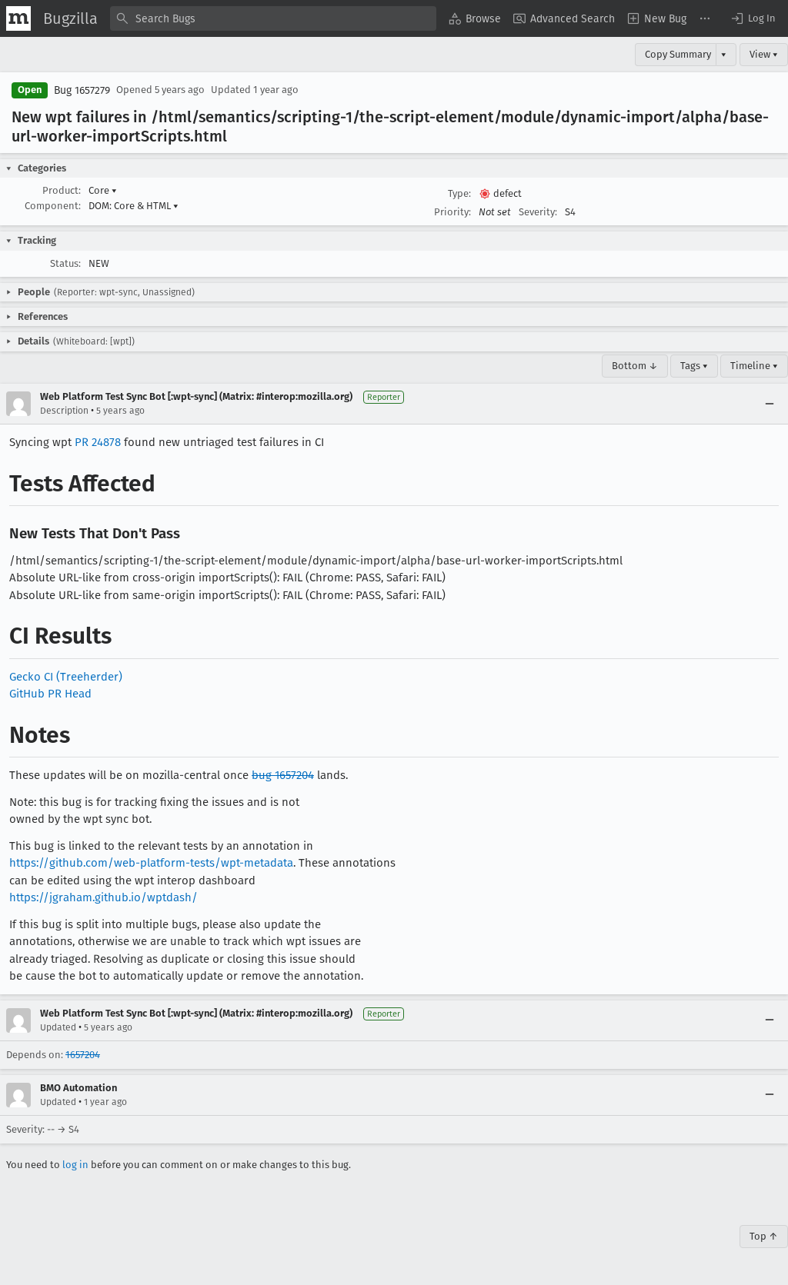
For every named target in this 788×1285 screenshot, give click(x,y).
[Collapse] (769, 403)
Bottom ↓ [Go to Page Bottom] (635, 365)
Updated (58, 1027)
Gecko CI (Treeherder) (65, 677)
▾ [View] (723, 54)
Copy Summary (678, 54)
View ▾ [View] (764, 54)
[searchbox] (273, 18)
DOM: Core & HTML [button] (133, 205)
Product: (61, 190)
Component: (53, 205)
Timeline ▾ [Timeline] (754, 365)
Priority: (452, 212)
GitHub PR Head (50, 694)
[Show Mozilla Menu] (18, 18)
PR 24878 (98, 442)
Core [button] (102, 190)
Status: (65, 263)
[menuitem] (474, 18)
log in (75, 1164)
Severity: (538, 212)
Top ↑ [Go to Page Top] (764, 1236)
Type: (459, 193)
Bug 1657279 (82, 90)
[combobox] (273, 18)
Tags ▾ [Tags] (694, 365)
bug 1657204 (283, 775)
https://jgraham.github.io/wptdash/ (103, 897)
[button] (752, 18)
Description (64, 410)
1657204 (82, 1054)
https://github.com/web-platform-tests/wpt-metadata (151, 863)
